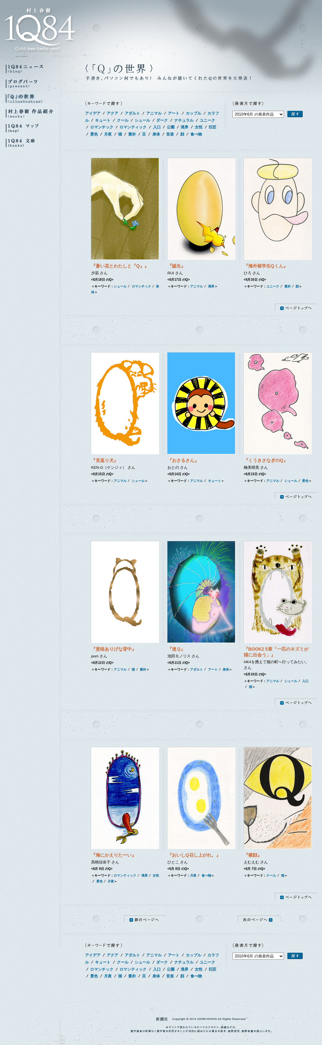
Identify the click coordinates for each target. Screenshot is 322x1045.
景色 (94, 134)
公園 (171, 127)
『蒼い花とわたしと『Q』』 (120, 266)
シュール (142, 120)
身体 (156, 134)
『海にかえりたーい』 (113, 855)
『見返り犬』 (104, 460)
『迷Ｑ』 (176, 649)
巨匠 (212, 127)
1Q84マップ (32, 128)
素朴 (132, 134)
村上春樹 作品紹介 (32, 113)
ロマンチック (101, 127)
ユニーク (207, 120)
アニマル (154, 113)
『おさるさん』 (183, 460)
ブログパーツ (32, 83)
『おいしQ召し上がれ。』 (194, 855)
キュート (102, 120)
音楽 (170, 134)
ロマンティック (133, 127)
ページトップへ (296, 307)
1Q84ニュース (32, 68)
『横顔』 (253, 855)
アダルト (132, 113)
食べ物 (196, 134)
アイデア (92, 113)
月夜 (108, 134)
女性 (199, 127)
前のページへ (145, 919)
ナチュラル (184, 120)
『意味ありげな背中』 (113, 649)
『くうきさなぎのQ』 (266, 460)
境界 (184, 127)
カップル (193, 113)
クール (122, 120)
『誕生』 (176, 266)
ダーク (162, 120)
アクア (112, 113)
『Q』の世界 (32, 98)
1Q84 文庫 (32, 142)
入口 (157, 127)
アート (173, 113)
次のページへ (259, 919)
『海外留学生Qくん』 (266, 266)
